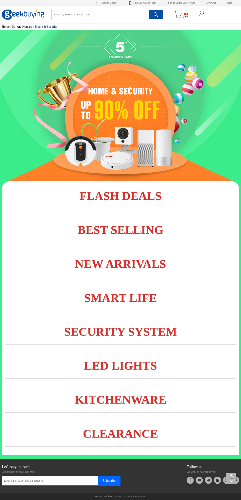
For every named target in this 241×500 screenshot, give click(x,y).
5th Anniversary (22, 26)
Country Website (111, 2)
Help (230, 2)
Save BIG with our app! (146, 2)
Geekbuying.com (117, 496)
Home (5, 26)
